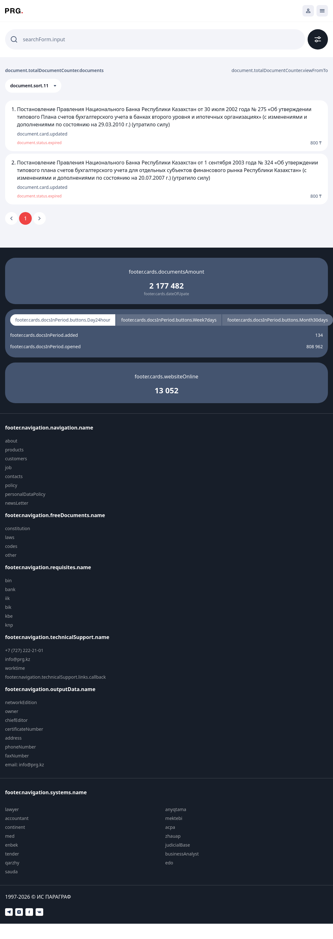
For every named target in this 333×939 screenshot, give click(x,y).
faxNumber (17, 756)
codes (11, 546)
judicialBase (177, 845)
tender (12, 854)
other (11, 555)
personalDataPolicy (25, 494)
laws (9, 537)
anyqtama (175, 809)
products (14, 450)
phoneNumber (20, 747)
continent (15, 827)
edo (169, 863)
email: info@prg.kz (24, 765)
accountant (17, 818)
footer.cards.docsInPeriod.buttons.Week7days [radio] (168, 320)
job (8, 467)
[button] (33, 86)
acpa (170, 827)
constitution (17, 528)
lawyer (12, 809)
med (10, 836)
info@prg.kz (17, 659)
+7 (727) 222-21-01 (24, 650)
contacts (14, 476)
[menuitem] (59, 441)
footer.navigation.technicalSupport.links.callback (55, 677)
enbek (11, 845)
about (11, 441)
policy (11, 485)
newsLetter (16, 503)
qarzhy (12, 863)
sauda (11, 872)
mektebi (173, 818)
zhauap (172, 836)
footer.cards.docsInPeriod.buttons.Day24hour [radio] (62, 320)
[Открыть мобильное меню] (322, 11)
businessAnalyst (182, 854)
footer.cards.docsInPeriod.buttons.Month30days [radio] (277, 320)
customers (16, 459)
